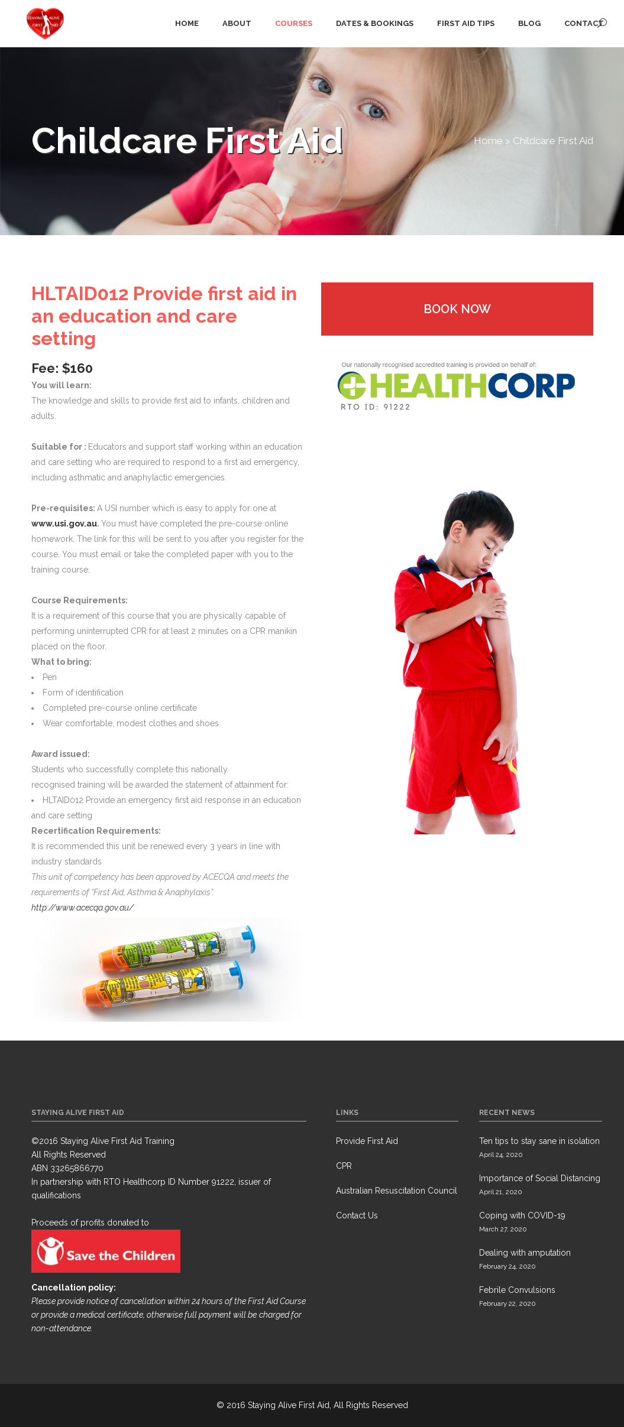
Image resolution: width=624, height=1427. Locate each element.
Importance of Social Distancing (539, 1178)
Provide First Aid (367, 1141)
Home (488, 141)
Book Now (457, 309)
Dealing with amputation (525, 1252)
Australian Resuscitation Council (396, 1190)
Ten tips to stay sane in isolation (539, 1141)
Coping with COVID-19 (522, 1215)
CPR (344, 1166)
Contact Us (357, 1215)
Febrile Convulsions (517, 1290)
